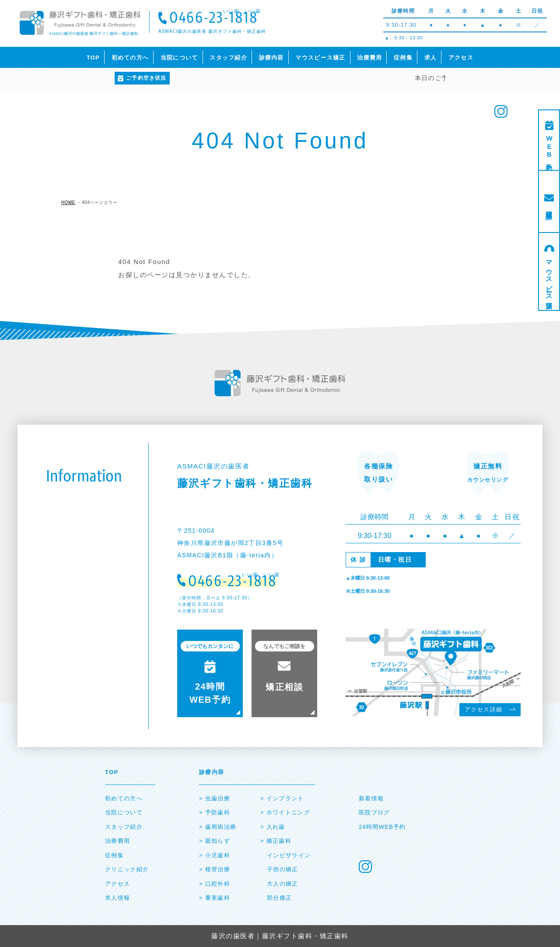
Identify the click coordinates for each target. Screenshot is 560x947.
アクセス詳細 (484, 709)
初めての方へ (130, 57)
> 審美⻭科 (214, 897)
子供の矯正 (282, 869)
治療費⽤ (117, 841)
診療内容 (271, 57)
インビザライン (289, 855)
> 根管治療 (214, 869)
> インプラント (282, 798)
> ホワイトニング (285, 812)
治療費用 (369, 57)
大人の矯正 (282, 883)
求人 (430, 57)
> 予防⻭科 (214, 812)
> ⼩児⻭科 (214, 855)
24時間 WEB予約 (210, 672)
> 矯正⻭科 (275, 841)
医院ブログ (374, 812)
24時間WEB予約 (382, 827)
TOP (93, 57)
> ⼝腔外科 (214, 883)
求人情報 (117, 897)
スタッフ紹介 (228, 57)
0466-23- (213, 19)
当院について (179, 57)
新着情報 (371, 798)
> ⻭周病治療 (217, 827)
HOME (68, 202)
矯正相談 (549, 207)
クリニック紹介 (127, 869)
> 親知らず (214, 841)
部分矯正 (279, 897)
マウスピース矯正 (320, 57)
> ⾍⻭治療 (214, 798)
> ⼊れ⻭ (272, 827)
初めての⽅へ (124, 798)
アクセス (460, 57)
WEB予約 (549, 147)
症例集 (403, 57)
